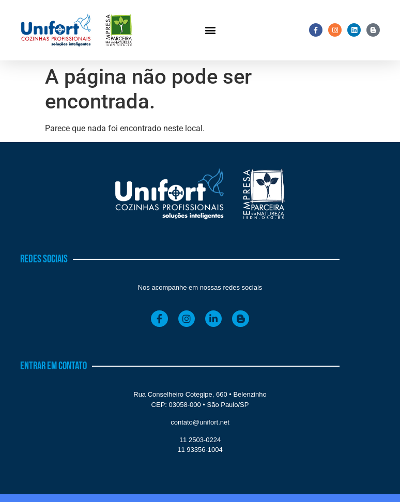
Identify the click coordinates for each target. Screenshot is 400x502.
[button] (210, 30)
